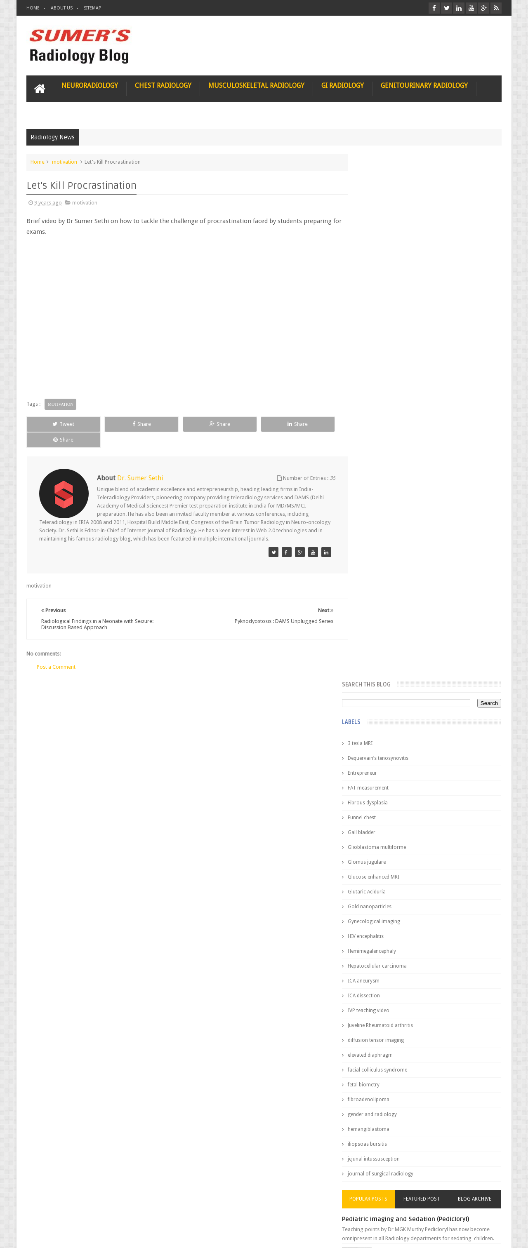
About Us (62, 8)
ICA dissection (381, 469)
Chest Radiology (163, 85)
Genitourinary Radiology (424, 85)
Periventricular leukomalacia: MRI (443, 915)
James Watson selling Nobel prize (408, 764)
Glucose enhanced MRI (390, 350)
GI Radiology (342, 85)
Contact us (480, 1210)
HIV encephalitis (383, 410)
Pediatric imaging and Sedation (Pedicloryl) (422, 692)
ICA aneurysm (380, 454)
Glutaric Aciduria (384, 365)
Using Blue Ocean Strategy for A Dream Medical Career (424, 1133)
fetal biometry (380, 558)
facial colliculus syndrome (394, 543)
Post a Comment (56, 651)
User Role (46, 1210)
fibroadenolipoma (385, 573)
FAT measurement (385, 261)
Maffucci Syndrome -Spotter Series (447, 797)
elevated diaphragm (387, 528)
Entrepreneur (379, 246)
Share (119, 424)
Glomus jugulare (384, 335)
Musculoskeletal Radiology (256, 85)
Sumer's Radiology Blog (107, 1235)
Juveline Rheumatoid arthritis (397, 499)
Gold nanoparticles (386, 380)
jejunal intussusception (391, 632)
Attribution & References (149, 1210)
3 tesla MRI (377, 217)
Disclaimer (88, 1210)
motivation (64, 161)
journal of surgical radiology (397, 647)
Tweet (56, 424)
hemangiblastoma (385, 603)
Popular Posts (383, 672)
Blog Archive (477, 672)
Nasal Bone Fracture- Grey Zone (441, 725)
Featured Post (430, 672)
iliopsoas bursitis (384, 617)
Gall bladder (378, 306)
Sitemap (92, 8)
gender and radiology (389, 588)
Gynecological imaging (391, 395)
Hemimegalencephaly (389, 425)
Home (33, 8)
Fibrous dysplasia (385, 276)
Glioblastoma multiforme (394, 321)
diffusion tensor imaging (393, 514)
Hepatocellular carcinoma (394, 439)
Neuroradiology (89, 85)
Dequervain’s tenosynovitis (395, 232)
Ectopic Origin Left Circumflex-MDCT (447, 877)
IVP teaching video (385, 484)
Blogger (490, 1235)
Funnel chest (379, 291)
